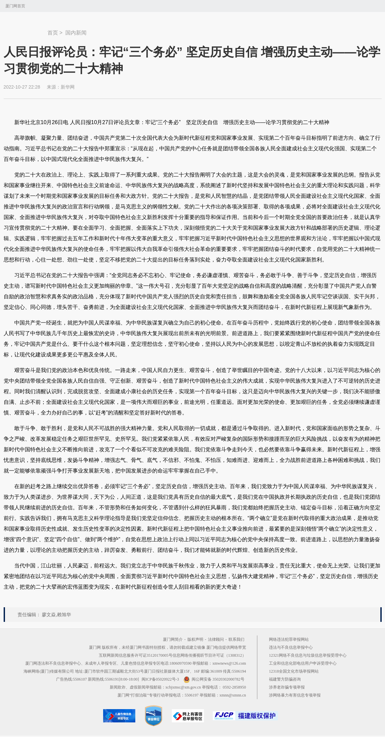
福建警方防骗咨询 (285, 679)
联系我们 (236, 639)
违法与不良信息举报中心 (291, 647)
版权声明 (195, 639)
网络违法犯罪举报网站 (289, 639)
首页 (52, 33)
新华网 (68, 87)
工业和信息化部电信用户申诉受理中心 (303, 663)
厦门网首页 (15, 6)
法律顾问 (216, 639)
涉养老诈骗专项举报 (287, 687)
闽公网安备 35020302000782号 (213, 679)
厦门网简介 (173, 639)
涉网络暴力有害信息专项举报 (295, 695)
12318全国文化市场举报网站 (294, 671)
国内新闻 (76, 33)
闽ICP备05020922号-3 (160, 679)
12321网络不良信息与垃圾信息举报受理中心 (308, 655)
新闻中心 (25, 29)
